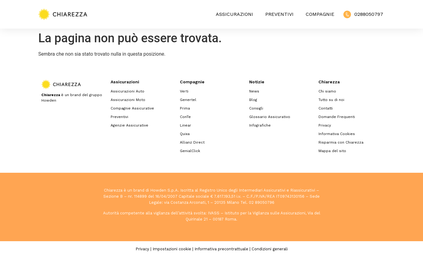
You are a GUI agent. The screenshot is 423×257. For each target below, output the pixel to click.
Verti (184, 91)
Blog (253, 100)
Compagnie (320, 14)
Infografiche (260, 125)
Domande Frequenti (336, 117)
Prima (185, 108)
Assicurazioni (234, 14)
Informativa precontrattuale (221, 249)
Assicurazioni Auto (127, 91)
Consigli (256, 108)
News (254, 91)
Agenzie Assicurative (129, 125)
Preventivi (279, 14)
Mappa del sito (332, 151)
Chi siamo (327, 91)
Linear (185, 125)
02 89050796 (261, 202)
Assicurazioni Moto (128, 100)
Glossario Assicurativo (269, 117)
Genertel (188, 100)
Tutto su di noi (331, 100)
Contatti (325, 108)
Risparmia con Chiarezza (340, 142)
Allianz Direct (192, 142)
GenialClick (190, 151)
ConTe (185, 117)
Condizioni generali (270, 249)
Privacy (324, 125)
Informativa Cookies (336, 134)
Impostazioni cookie (172, 249)
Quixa (185, 134)
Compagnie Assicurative (132, 108)
